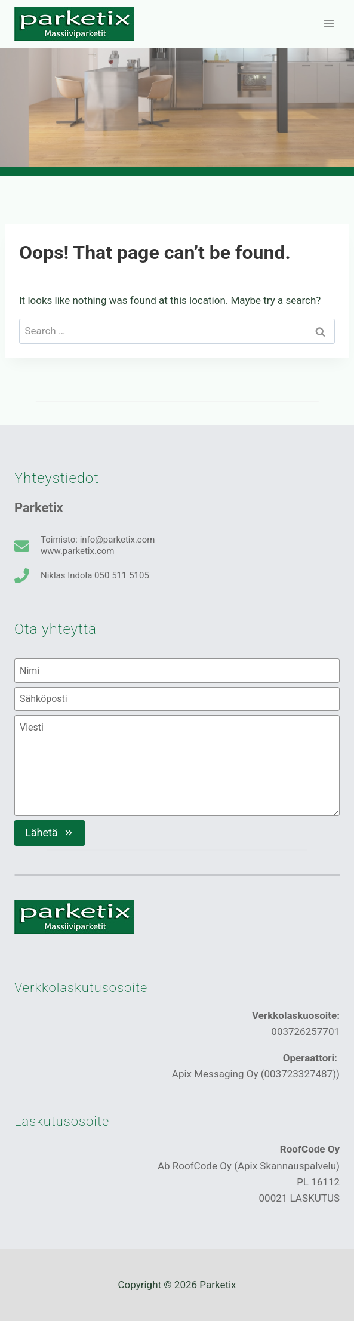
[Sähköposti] (177, 699)
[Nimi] (177, 670)
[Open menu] (329, 23)
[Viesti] (177, 765)
